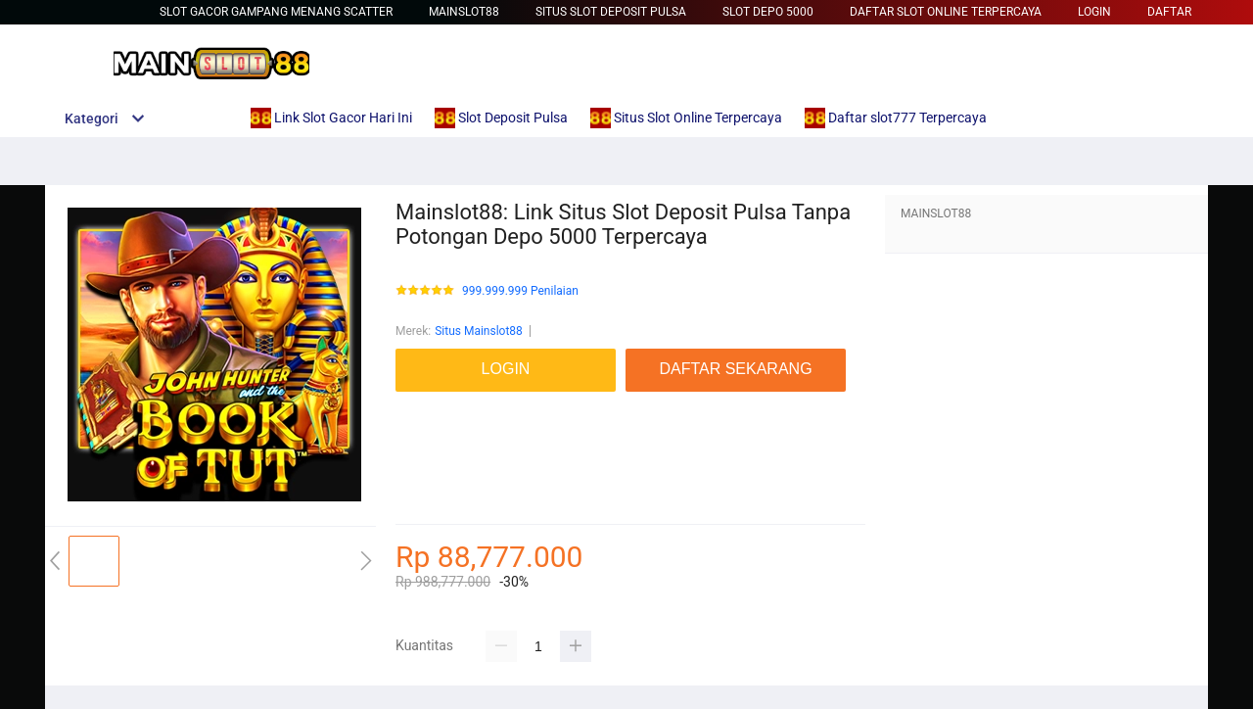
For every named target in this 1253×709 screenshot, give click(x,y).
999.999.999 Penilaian (520, 291)
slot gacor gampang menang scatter (276, 12)
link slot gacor (432, 441)
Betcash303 (426, 421)
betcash (416, 480)
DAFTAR (1169, 12)
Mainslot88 (464, 12)
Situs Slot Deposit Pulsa (610, 12)
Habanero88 (427, 499)
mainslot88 (424, 401)
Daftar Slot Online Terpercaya (946, 12)
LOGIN (1094, 12)
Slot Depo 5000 (767, 12)
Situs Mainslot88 (479, 331)
